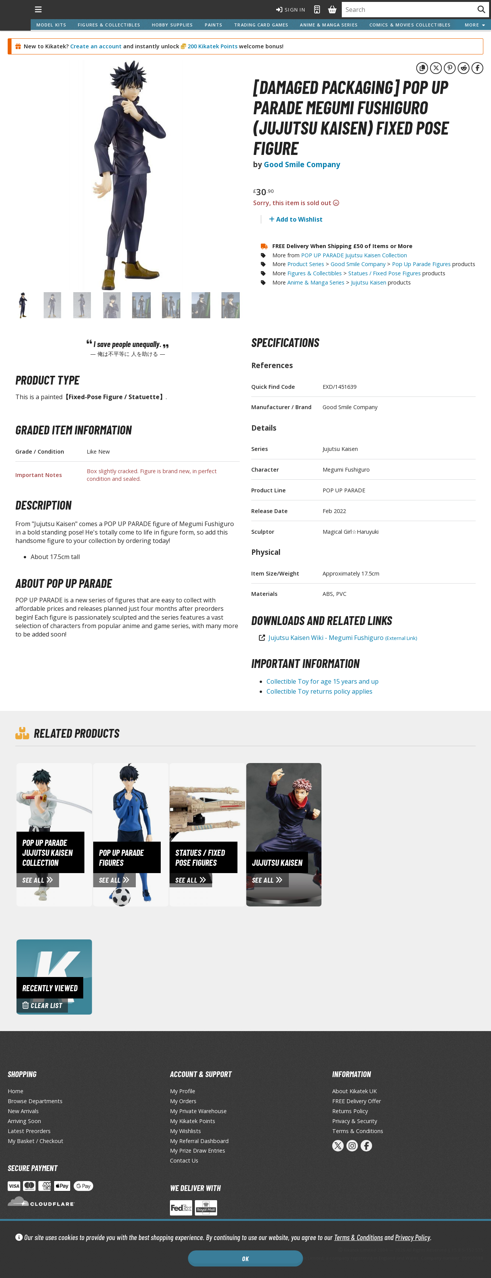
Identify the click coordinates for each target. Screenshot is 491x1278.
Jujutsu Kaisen (368, 282)
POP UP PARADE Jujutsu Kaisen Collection (354, 255)
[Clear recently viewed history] (54, 976)
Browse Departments (35, 1101)
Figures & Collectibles (109, 25)
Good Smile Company (302, 164)
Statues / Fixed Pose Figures (384, 273)
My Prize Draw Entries (197, 1150)
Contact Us (184, 1160)
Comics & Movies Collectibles (410, 25)
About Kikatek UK (354, 1091)
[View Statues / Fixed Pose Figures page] (241, 834)
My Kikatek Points (192, 1121)
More (475, 25)
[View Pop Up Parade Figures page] (165, 834)
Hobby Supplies (172, 25)
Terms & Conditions (358, 1237)
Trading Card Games (261, 25)
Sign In (290, 9)
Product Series (305, 264)
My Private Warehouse (198, 1111)
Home (15, 1091)
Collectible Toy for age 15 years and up (323, 681)
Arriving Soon (24, 1121)
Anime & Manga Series (329, 25)
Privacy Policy (412, 1237)
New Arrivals (23, 1111)
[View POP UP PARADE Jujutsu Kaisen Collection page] (88, 834)
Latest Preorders (29, 1131)
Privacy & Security (354, 1121)
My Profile (182, 1091)
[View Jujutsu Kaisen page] (318, 834)
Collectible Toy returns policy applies (319, 691)
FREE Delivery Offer (356, 1101)
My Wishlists (185, 1131)
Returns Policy (350, 1111)
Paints (214, 25)
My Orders (183, 1101)
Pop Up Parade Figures (421, 264)
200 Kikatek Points (211, 46)
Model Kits (51, 25)
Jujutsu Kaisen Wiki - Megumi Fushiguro (343, 637)
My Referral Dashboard (199, 1141)
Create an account (96, 46)
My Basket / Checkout (35, 1141)
